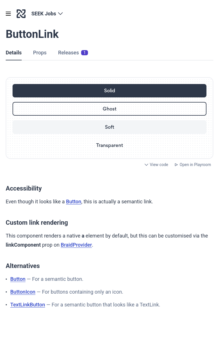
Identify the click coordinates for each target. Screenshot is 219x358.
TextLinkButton (27, 305)
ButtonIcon (22, 292)
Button (73, 201)
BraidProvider (76, 245)
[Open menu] (8, 14)
